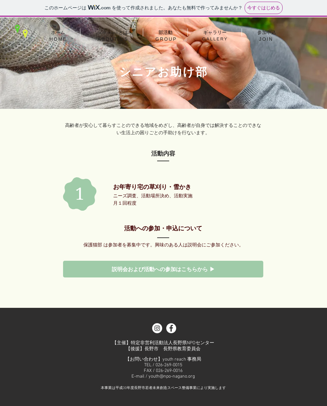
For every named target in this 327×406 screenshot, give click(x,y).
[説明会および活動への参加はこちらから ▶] (163, 269)
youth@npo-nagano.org (171, 376)
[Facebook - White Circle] (171, 328)
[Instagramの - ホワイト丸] (157, 328)
